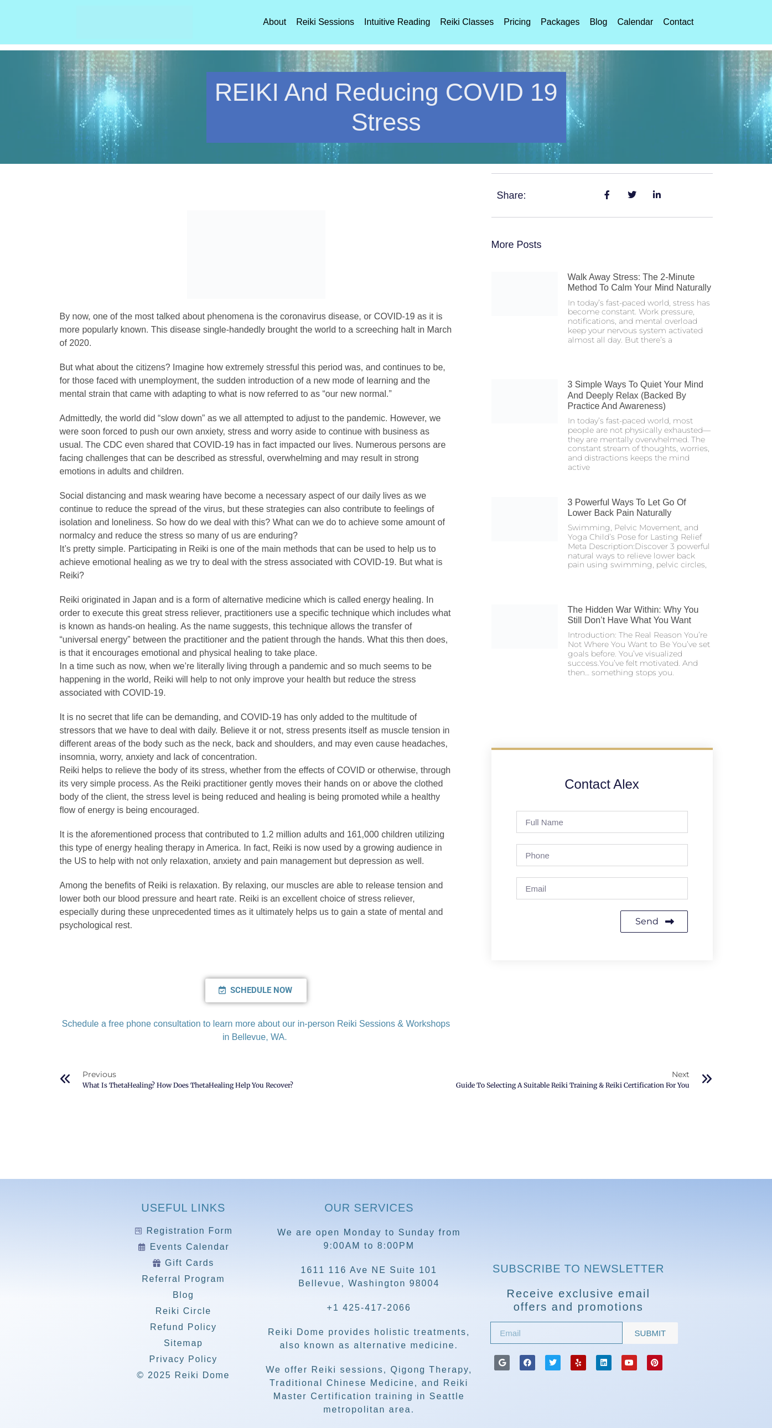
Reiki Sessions (325, 22)
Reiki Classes (467, 22)
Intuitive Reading (397, 22)
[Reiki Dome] (578, 1226)
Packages (560, 22)
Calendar (635, 22)
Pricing (517, 22)
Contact (678, 22)
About (274, 22)
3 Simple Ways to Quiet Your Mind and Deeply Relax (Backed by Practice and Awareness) (635, 395)
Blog (598, 22)
